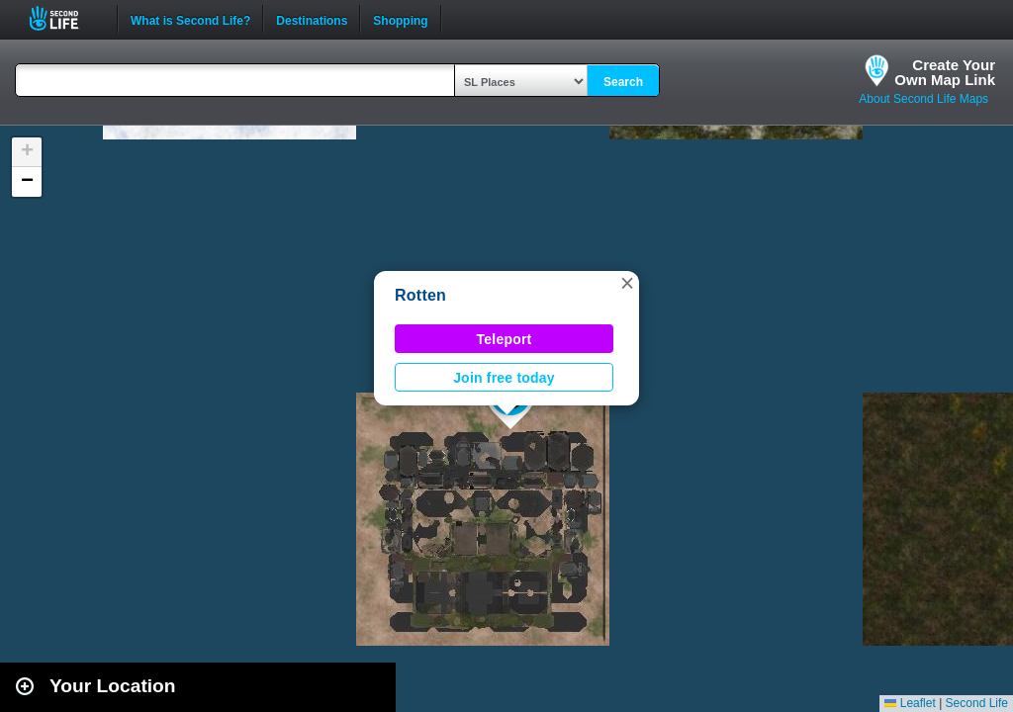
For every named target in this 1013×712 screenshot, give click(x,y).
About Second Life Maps (923, 99)
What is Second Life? (190, 19)
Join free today (504, 378)
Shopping (400, 19)
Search (623, 82)
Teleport (504, 339)
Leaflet (909, 703)
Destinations (311, 19)
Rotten (420, 295)
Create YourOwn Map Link (944, 72)
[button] (627, 283)
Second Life (65, 18)
